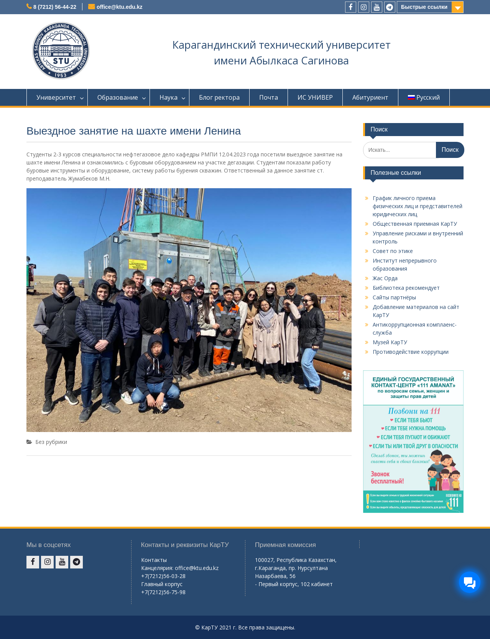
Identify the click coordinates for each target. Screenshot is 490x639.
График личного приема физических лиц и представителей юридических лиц (417, 206)
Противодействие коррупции (411, 351)
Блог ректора (219, 97)
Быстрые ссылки (424, 7)
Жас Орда (385, 278)
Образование (117, 97)
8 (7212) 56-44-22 (54, 7)
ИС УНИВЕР (315, 97)
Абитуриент (370, 97)
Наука (168, 97)
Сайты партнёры (394, 297)
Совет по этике (393, 251)
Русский (424, 97)
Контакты (154, 559)
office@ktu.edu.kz (119, 7)
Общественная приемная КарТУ (415, 223)
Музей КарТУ (390, 342)
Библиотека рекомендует (406, 287)
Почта (268, 97)
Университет (56, 97)
